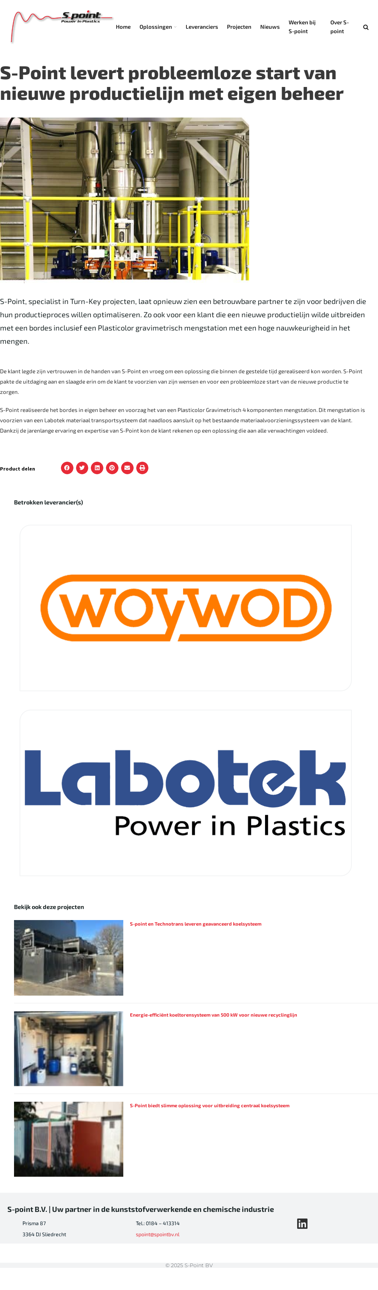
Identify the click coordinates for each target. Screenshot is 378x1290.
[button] (67, 468)
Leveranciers (202, 26)
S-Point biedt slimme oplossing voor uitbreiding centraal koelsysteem (209, 1105)
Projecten (239, 26)
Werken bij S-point (302, 26)
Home (123, 26)
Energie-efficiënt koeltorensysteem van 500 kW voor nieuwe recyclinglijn (213, 1015)
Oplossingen (156, 26)
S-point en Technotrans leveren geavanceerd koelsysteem (195, 924)
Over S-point (339, 26)
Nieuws (270, 26)
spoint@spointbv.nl (157, 1234)
